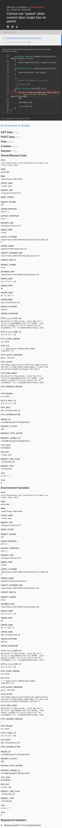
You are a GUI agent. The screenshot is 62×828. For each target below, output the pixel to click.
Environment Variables (15, 487)
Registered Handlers (14, 820)
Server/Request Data (14, 155)
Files (4, 141)
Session (6, 150)
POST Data (8, 137)
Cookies (6, 146)
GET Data (7, 132)
